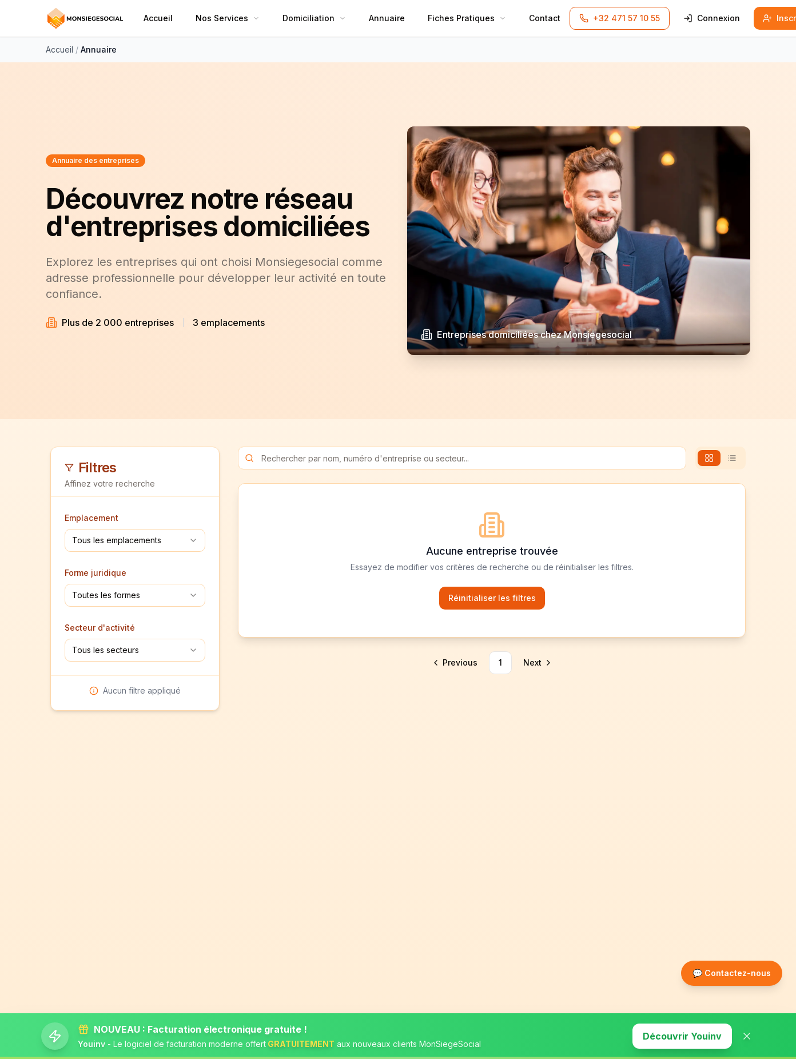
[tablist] (720, 458)
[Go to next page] (536, 662)
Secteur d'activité (100, 627)
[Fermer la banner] (747, 1036)
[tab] (709, 458)
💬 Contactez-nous (731, 973)
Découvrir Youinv (682, 1036)
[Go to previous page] (456, 662)
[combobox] (135, 540)
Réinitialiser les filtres (492, 598)
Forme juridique (95, 573)
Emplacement (91, 518)
